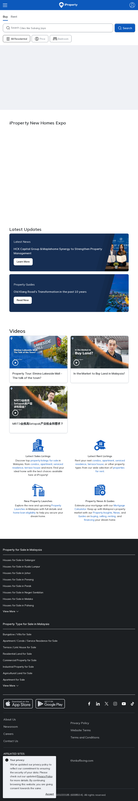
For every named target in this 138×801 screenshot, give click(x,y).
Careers (8, 734)
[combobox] (62, 28)
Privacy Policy (79, 723)
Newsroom (10, 726)
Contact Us (10, 741)
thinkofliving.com (81, 760)
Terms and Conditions (84, 737)
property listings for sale (44, 460)
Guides (82, 516)
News (116, 512)
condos (35, 464)
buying (94, 516)
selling (103, 516)
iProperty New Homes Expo (69, 176)
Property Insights (102, 512)
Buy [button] (5, 16)
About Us (9, 719)
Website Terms (80, 730)
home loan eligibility (24, 512)
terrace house (32, 467)
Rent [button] (14, 16)
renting (112, 516)
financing (89, 519)
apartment (46, 464)
